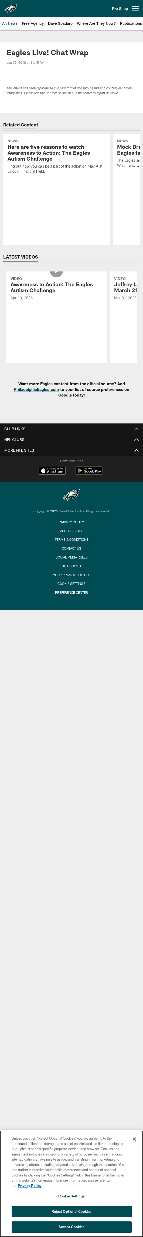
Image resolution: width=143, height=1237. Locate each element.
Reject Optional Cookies (72, 1211)
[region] (71, 1183)
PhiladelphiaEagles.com (36, 389)
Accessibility (71, 531)
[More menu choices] (135, 8)
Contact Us (71, 548)
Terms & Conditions (71, 539)
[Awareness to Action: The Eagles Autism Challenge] (56, 289)
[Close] (134, 1139)
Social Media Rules (72, 557)
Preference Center (71, 592)
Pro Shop (120, 8)
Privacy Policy (71, 522)
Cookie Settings (71, 583)
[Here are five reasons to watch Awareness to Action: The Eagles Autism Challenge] (56, 157)
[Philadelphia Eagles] (71, 495)
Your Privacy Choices (71, 575)
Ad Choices (71, 566)
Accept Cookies (72, 1227)
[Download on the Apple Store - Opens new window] (52, 471)
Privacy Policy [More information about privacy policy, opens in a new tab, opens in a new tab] (30, 1185)
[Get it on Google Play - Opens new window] (89, 473)
